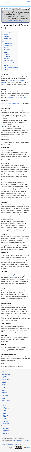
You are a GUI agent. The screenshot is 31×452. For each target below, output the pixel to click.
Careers (3, 381)
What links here (6, 427)
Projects (3, 398)
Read (3, 8)
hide (10, 32)
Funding (3, 387)
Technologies (5, 420)
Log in (28, 1)
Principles (5, 418)
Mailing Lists (4, 392)
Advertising (4, 376)
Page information (6, 435)
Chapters (4, 382)
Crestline (10, 276)
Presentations (5, 395)
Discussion (6, 2)
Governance (4, 389)
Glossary (4, 412)
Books (3, 377)
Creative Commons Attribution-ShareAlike (20, 440)
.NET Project (5, 416)
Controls (4, 410)
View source (9, 8)
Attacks (4, 407)
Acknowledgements (6, 374)
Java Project (5, 415)
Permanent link (6, 433)
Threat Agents (6, 421)
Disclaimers (17, 444)
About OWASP (5, 373)
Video (3, 401)
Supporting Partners (6, 400)
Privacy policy (4, 444)
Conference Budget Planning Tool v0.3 (11, 103)
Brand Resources (5, 379)
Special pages (6, 430)
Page (2, 2)
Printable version (6, 431)
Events (3, 385)
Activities (4, 405)
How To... (5, 413)
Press (3, 397)
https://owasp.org (15, 20)
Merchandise (4, 393)
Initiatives (4, 390)
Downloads (4, 384)
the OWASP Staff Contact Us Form (17, 97)
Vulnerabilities (6, 423)
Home (3, 371)
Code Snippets (6, 408)
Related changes (6, 428)
